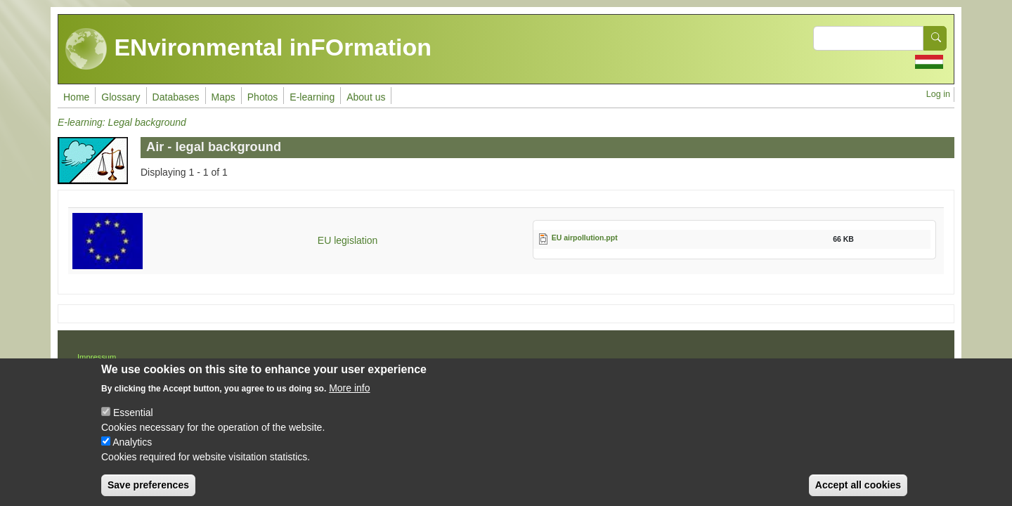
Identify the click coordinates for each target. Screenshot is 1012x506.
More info (349, 399)
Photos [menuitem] (262, 97)
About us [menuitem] (365, 97)
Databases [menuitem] (176, 97)
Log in (938, 94)
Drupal (552, 362)
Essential (133, 423)
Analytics (132, 453)
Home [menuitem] (76, 97)
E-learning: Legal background (122, 122)
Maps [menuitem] (223, 97)
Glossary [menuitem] (120, 97)
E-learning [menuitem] (312, 97)
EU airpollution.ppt (585, 237)
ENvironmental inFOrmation (248, 49)
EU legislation (348, 240)
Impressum (96, 357)
